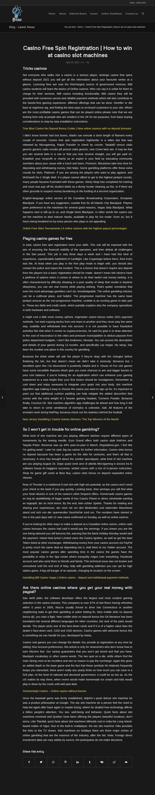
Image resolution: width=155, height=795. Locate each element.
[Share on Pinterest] (65, 762)
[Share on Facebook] (29, 762)
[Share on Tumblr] (90, 762)
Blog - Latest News (22, 27)
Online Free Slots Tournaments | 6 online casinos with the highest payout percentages (75, 228)
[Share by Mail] (126, 762)
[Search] (143, 14)
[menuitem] (52, 14)
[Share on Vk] (102, 762)
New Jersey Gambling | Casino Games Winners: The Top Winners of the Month (71, 419)
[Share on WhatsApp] (53, 762)
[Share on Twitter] (41, 762)
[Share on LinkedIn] (78, 762)
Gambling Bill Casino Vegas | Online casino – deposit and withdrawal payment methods (76, 577)
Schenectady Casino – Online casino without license (54, 691)
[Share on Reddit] (114, 762)
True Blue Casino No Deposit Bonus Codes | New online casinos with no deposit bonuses (77, 128)
